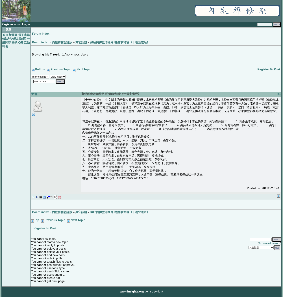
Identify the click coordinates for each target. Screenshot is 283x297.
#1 (279, 93)
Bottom (40, 69)
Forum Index (40, 33)
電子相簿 (17, 42)
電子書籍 (24, 35)
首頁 (5, 35)
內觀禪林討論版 (62, 42)
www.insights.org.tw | (134, 291)
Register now (11, 24)
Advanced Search (269, 243)
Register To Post (268, 69)
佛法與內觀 (9, 38)
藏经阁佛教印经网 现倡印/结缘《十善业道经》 (120, 42)
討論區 (21, 38)
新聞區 (13, 35)
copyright (156, 291)
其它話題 (81, 42)
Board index (40, 42)
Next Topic (84, 69)
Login (26, 24)
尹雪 (34, 94)
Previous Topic (61, 69)
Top (36, 220)
